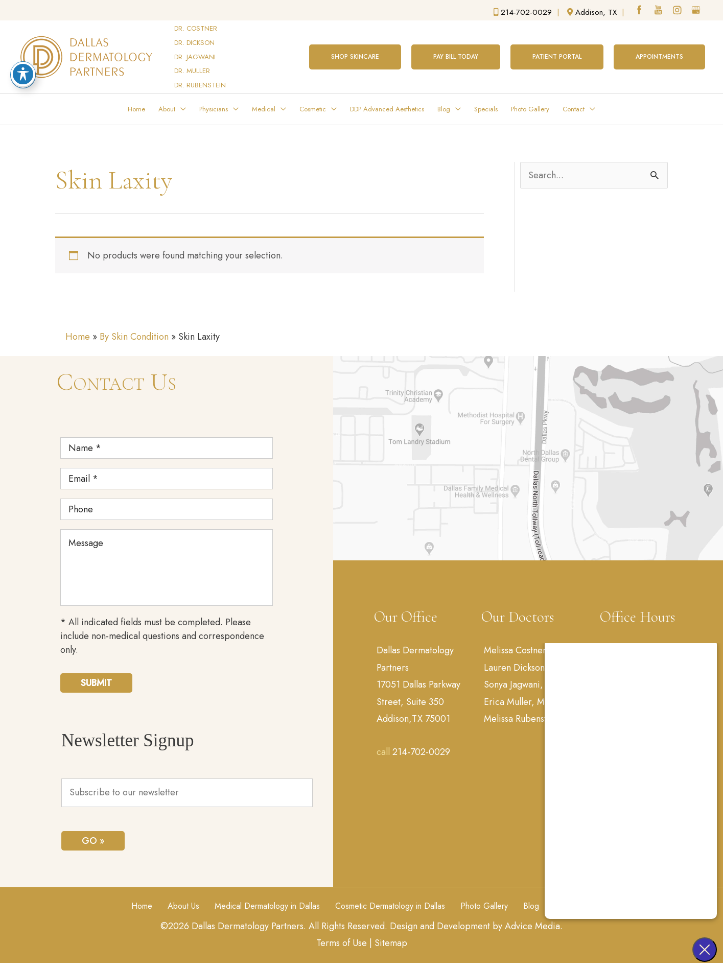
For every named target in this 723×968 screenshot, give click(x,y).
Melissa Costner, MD (525, 650)
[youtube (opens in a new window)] (659, 11)
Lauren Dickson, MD (524, 667)
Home (77, 336)
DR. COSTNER (195, 28)
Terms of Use (341, 943)
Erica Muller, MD (517, 702)
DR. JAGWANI (195, 57)
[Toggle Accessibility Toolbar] (23, 74)
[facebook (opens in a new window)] (640, 11)
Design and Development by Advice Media (475, 926)
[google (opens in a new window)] (697, 11)
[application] (180, 109)
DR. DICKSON (194, 43)
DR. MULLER (192, 71)
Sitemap (391, 943)
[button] (355, 56)
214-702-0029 (421, 752)
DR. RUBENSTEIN (200, 85)
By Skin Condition (134, 336)
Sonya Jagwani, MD (522, 684)
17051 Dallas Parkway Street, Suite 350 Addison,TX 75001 (418, 701)
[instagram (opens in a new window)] (678, 11)
